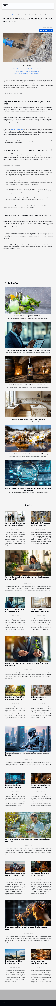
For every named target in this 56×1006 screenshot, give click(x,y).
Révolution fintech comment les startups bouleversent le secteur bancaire (27, 754)
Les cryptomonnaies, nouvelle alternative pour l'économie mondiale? (39, 963)
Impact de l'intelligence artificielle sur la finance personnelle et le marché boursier (13, 788)
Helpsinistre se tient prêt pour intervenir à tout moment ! (27, 71)
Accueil (4, 14)
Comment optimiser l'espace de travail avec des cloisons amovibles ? (15, 525)
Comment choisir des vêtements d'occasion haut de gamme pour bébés (40, 611)
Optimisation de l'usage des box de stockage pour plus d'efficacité (40, 525)
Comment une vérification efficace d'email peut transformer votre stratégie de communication (28, 489)
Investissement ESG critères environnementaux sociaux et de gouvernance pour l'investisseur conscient (15, 700)
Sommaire (28, 66)
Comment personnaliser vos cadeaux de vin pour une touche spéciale (28, 385)
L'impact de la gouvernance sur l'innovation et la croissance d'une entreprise (28, 350)
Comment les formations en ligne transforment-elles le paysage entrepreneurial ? (27, 578)
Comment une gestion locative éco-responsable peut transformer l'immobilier (27, 840)
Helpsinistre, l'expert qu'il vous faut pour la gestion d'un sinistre (27, 68)
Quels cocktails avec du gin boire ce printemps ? (28, 316)
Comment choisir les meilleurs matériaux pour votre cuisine (28, 419)
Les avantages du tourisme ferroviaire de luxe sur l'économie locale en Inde (40, 875)
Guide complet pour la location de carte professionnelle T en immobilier (38, 700)
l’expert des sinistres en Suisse (16, 129)
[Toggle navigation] (5, 6)
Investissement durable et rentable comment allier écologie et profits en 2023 (26, 664)
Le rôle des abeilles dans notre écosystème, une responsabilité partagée (28, 454)
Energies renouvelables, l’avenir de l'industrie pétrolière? (13, 963)
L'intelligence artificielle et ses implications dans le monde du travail (26, 928)
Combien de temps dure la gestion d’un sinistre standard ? (27, 73)
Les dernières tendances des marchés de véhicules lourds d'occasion (15, 875)
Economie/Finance (12, 14)
